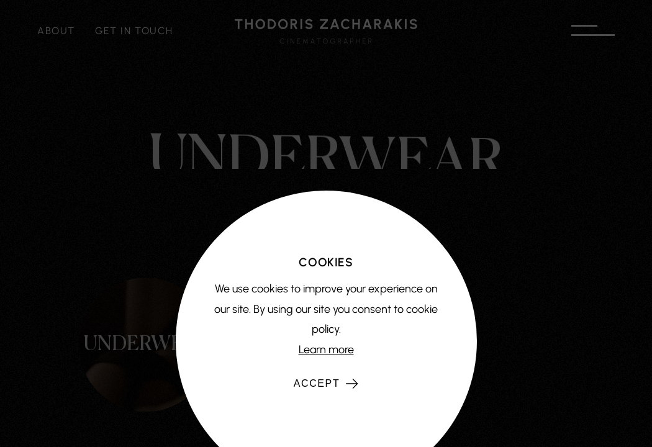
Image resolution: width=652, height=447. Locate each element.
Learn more (326, 349)
